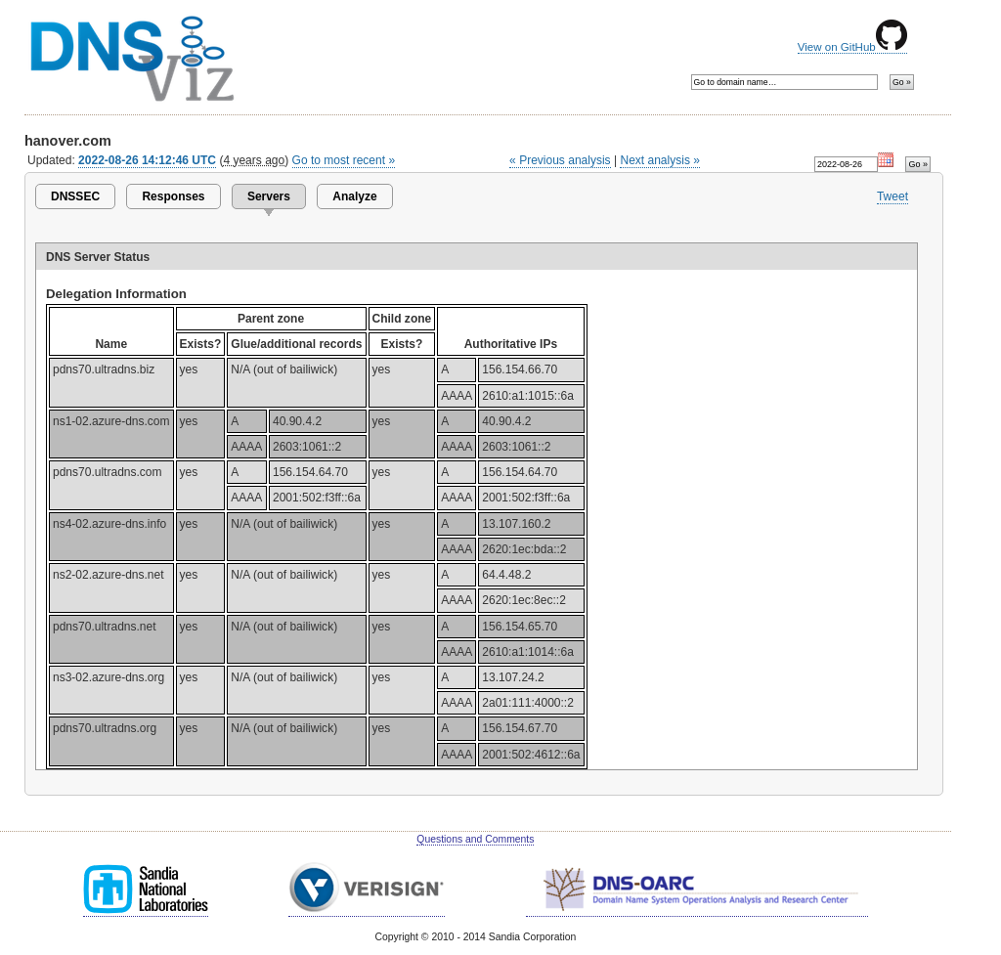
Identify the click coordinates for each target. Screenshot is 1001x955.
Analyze (354, 196)
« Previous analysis (560, 160)
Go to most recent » (344, 160)
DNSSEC (75, 196)
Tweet (892, 196)
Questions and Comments (475, 839)
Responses (173, 196)
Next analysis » (659, 160)
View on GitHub (852, 47)
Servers (268, 196)
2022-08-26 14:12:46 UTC (147, 160)
